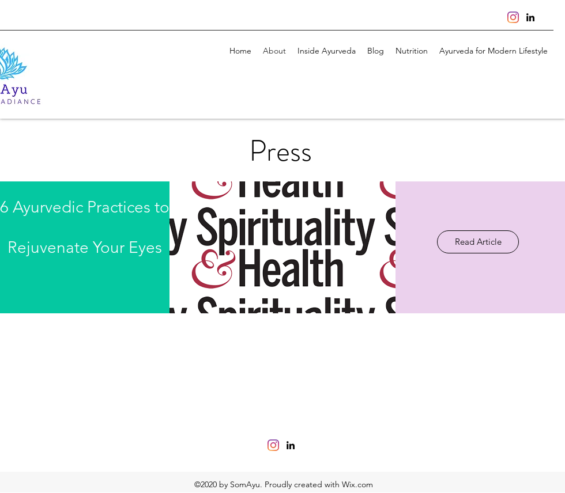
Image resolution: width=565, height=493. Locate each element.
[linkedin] (530, 17)
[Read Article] (478, 241)
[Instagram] (513, 17)
